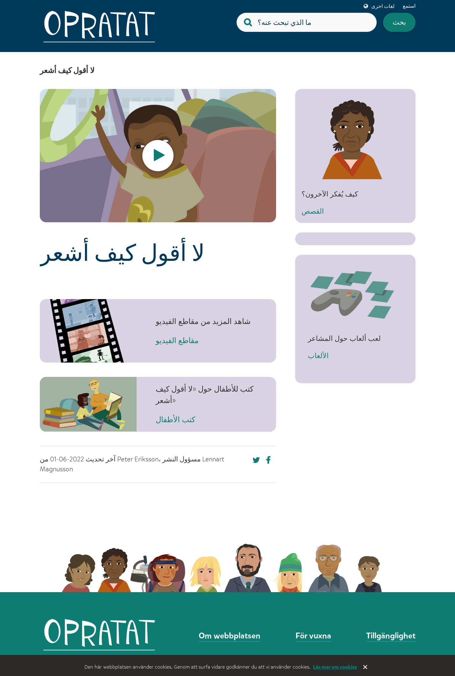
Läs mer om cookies (335, 667)
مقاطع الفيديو (177, 340)
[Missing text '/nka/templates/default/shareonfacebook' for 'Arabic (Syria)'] (256, 460)
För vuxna (313, 635)
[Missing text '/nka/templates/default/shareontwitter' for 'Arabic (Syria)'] (270, 460)
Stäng (366, 668)
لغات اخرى (383, 6)
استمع (409, 6)
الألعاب (318, 355)
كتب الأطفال (175, 420)
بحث (399, 22)
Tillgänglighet (391, 635)
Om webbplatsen (229, 635)
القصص (319, 217)
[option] (158, 155)
